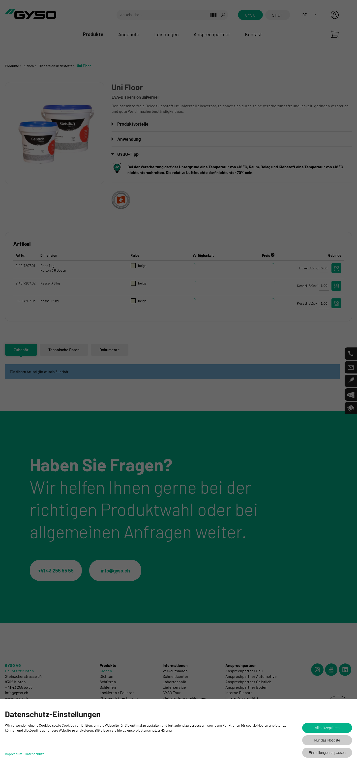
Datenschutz (34, 754)
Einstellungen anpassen (327, 753)
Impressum (13, 754)
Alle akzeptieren (327, 728)
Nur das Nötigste (327, 740)
